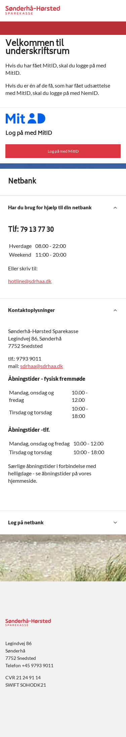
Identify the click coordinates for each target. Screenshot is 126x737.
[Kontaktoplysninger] (63, 310)
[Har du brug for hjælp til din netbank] (63, 207)
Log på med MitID (63, 151)
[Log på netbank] (63, 522)
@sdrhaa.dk (38, 281)
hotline (16, 281)
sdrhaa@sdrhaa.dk (41, 366)
